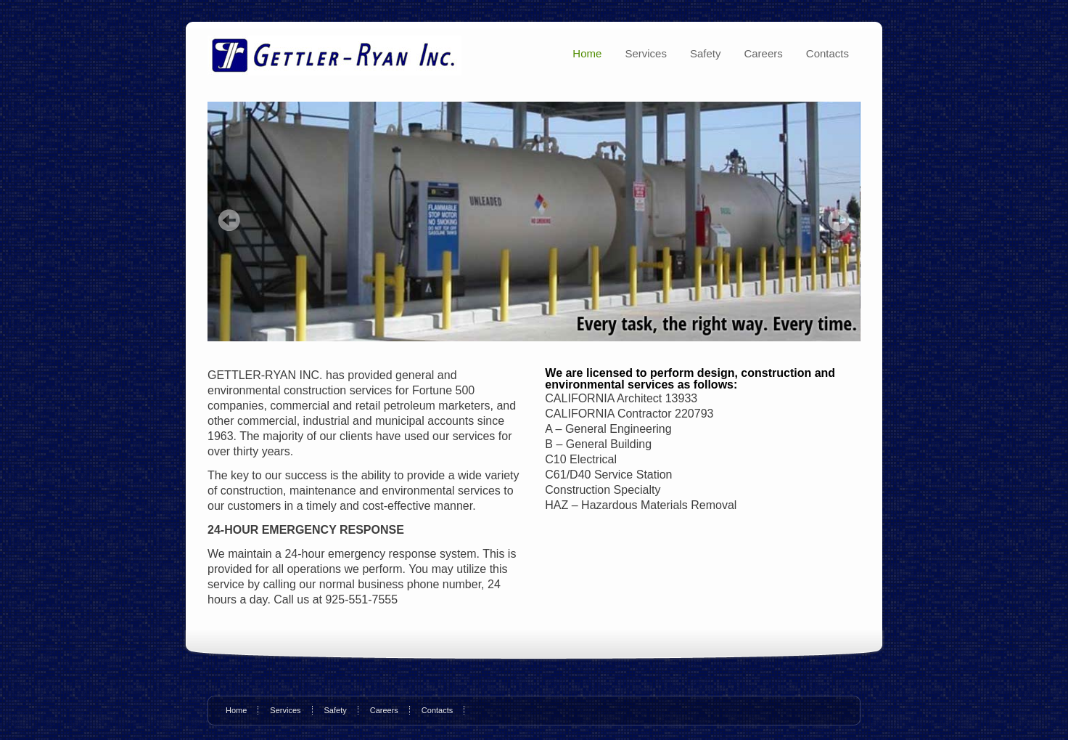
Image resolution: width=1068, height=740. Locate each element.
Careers (763, 53)
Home (586, 53)
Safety (705, 53)
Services (646, 53)
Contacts (827, 53)
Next (839, 220)
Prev (229, 220)
